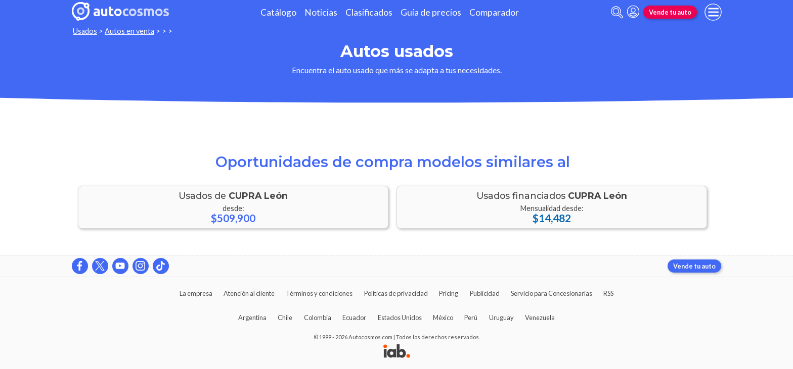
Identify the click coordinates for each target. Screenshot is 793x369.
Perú (470, 317)
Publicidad (485, 293)
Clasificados (368, 12)
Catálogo (278, 12)
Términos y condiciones (319, 293)
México (443, 317)
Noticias (320, 12)
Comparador (494, 12)
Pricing (448, 293)
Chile (285, 317)
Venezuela (540, 317)
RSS (608, 293)
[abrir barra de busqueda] (617, 12)
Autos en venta (129, 31)
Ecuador (354, 317)
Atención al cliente (249, 293)
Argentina (252, 317)
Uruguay (501, 317)
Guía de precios (431, 12)
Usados (85, 31)
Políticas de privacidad (396, 293)
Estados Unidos (400, 317)
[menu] (713, 12)
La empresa (196, 293)
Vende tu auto (670, 12)
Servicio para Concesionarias (551, 293)
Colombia (317, 317)
